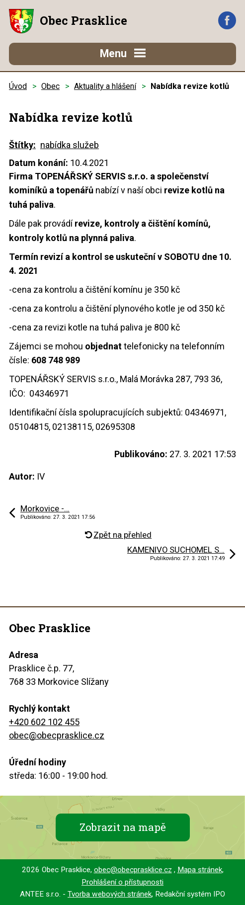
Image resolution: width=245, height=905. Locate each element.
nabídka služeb (69, 145)
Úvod (18, 86)
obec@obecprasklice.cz (56, 735)
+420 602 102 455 (44, 722)
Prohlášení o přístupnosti (122, 882)
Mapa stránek (199, 869)
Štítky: (22, 145)
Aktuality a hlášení (105, 86)
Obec (50, 86)
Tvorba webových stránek (110, 894)
